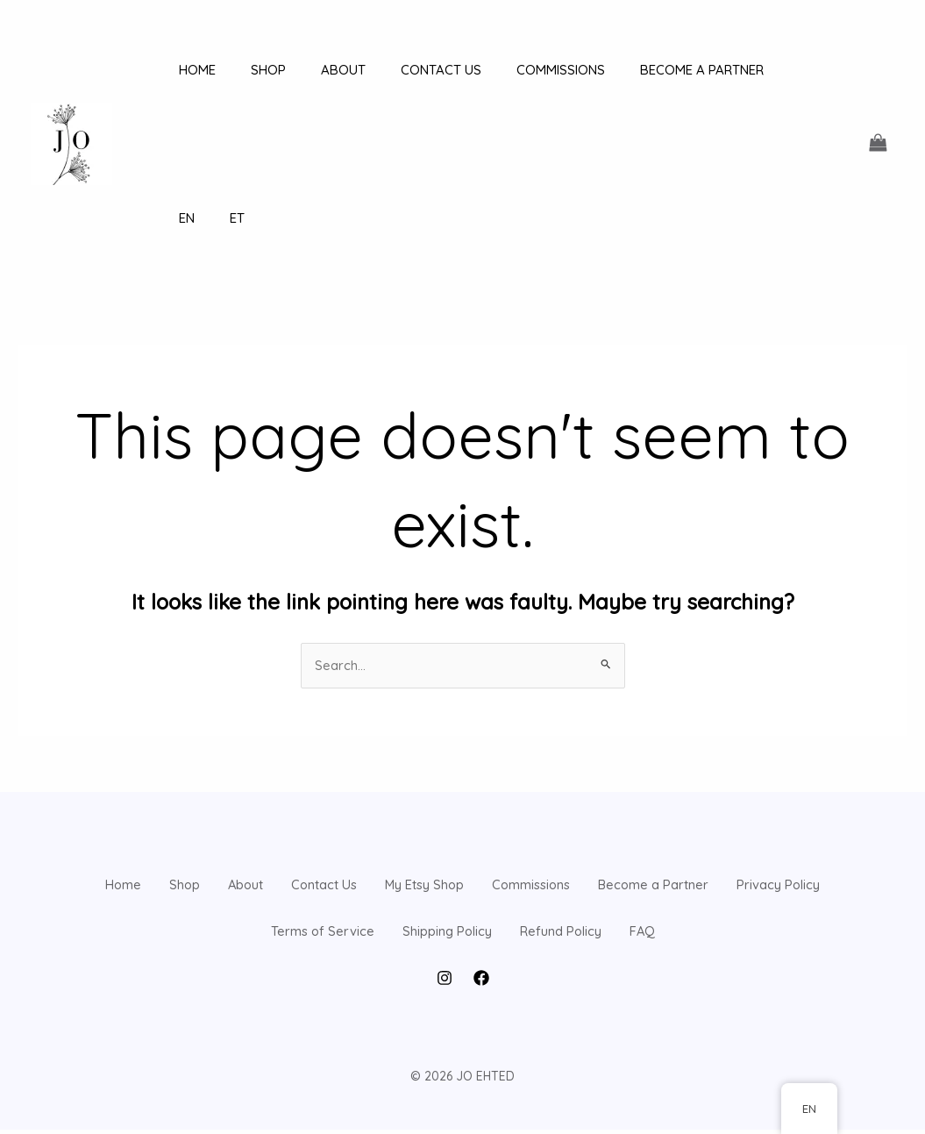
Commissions (737, 756)
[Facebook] (481, 982)
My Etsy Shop (596, 756)
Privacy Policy (319, 837)
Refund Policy (780, 837)
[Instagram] (444, 982)
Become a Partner (158, 837)
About (348, 756)
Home (164, 756)
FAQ (462, 919)
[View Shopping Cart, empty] (877, 69)
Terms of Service (473, 837)
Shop (256, 756)
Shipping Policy (631, 837)
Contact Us (460, 756)
